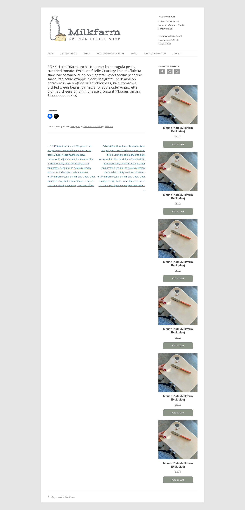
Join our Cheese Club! (155, 53)
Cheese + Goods (69, 53)
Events (134, 53)
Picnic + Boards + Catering (110, 53)
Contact (177, 53)
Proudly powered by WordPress (61, 496)
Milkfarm (109, 126)
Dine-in (86, 53)
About (51, 53)
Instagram (75, 126)
